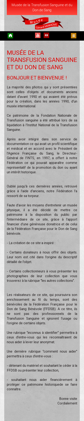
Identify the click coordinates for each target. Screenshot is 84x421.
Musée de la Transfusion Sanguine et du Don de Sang (42, 7)
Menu (73, 35)
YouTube (37, 35)
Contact (46, 35)
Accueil (10, 35)
